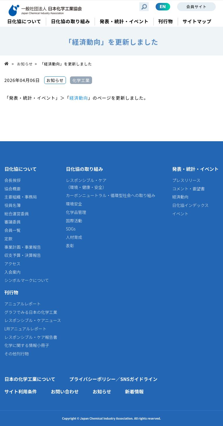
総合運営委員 (16, 213)
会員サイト (196, 6)
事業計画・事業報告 (22, 247)
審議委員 (12, 222)
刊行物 (11, 292)
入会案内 (12, 272)
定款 (8, 238)
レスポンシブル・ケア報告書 (30, 337)
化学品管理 (76, 212)
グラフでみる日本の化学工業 (30, 312)
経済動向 (78, 98)
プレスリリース (186, 180)
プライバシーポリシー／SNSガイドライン (113, 378)
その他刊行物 (16, 354)
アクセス (12, 263)
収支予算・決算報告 (22, 255)
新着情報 (134, 391)
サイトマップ (197, 21)
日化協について (20, 168)
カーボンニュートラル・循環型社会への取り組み (110, 195)
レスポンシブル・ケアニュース (32, 320)
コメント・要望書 (188, 188)
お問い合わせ (65, 391)
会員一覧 (12, 230)
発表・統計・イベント (195, 168)
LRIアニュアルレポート (25, 329)
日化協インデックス (190, 205)
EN (163, 6)
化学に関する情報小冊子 (26, 345)
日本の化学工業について (29, 378)
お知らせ (25, 64)
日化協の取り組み (84, 168)
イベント (180, 213)
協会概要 (12, 188)
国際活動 (74, 220)
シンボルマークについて (26, 280)
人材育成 (74, 237)
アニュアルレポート (22, 304)
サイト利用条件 (20, 391)
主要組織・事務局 (20, 197)
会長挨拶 (12, 180)
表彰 (70, 245)
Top (8, 63)
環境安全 (74, 204)
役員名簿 (12, 205)
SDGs (70, 229)
